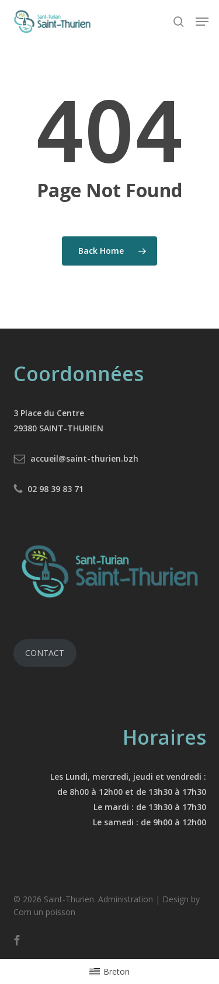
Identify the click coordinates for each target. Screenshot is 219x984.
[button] (202, 21)
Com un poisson (44, 911)
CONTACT (44, 652)
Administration (125, 899)
